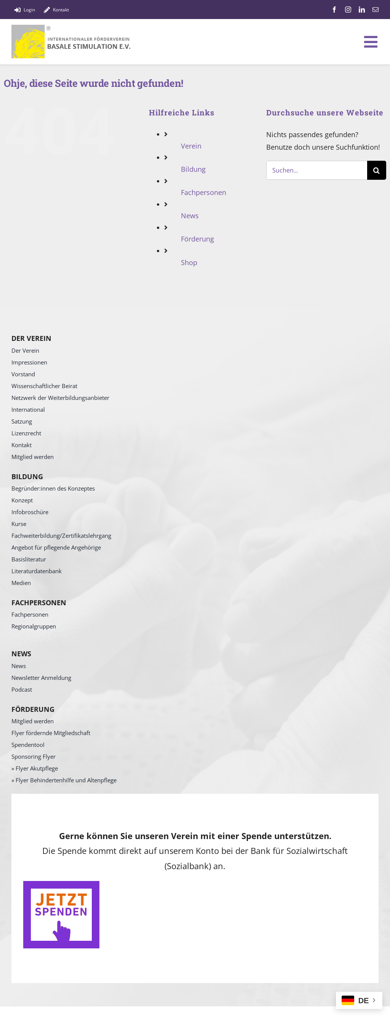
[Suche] (376, 170)
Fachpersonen (203, 192)
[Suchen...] (316, 170)
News (190, 215)
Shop (189, 262)
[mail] (375, 9)
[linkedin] (362, 9)
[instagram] (348, 9)
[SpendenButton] (61, 884)
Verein (191, 145)
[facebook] (334, 9)
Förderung (197, 238)
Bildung (193, 169)
